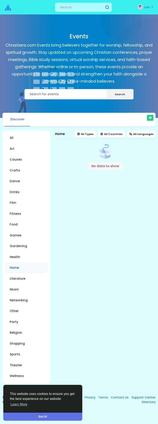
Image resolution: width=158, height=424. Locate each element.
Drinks (15, 192)
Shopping (17, 343)
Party (14, 322)
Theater (16, 365)
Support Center (143, 397)
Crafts (15, 170)
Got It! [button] (42, 416)
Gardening (18, 246)
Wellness (17, 376)
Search (120, 94)
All (11, 138)
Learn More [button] (18, 404)
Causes (16, 159)
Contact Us (120, 397)
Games (16, 235)
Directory (149, 402)
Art (12, 149)
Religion (16, 332)
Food (14, 224)
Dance (15, 181)
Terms (103, 397)
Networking (19, 300)
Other (14, 311)
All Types (85, 134)
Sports (15, 354)
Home (14, 267)
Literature (17, 278)
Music (14, 289)
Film (13, 203)
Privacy (90, 397)
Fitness (15, 213)
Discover (17, 119)
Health (15, 257)
